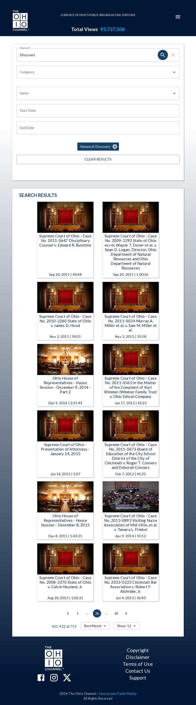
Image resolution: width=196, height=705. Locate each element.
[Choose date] (96, 110)
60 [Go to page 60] (116, 613)
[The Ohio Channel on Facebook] (40, 678)
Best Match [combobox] (92, 626)
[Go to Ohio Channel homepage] (20, 21)
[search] (163, 55)
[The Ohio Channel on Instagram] (54, 678)
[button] (98, 146)
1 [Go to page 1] (78, 613)
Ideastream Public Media (118, 694)
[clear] (173, 55)
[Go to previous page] (68, 613)
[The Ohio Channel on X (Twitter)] (67, 678)
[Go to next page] (126, 613)
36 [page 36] (97, 613)
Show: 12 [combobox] (124, 626)
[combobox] (94, 72)
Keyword (25, 47)
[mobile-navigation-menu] (178, 17)
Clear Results (98, 159)
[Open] (174, 72)
